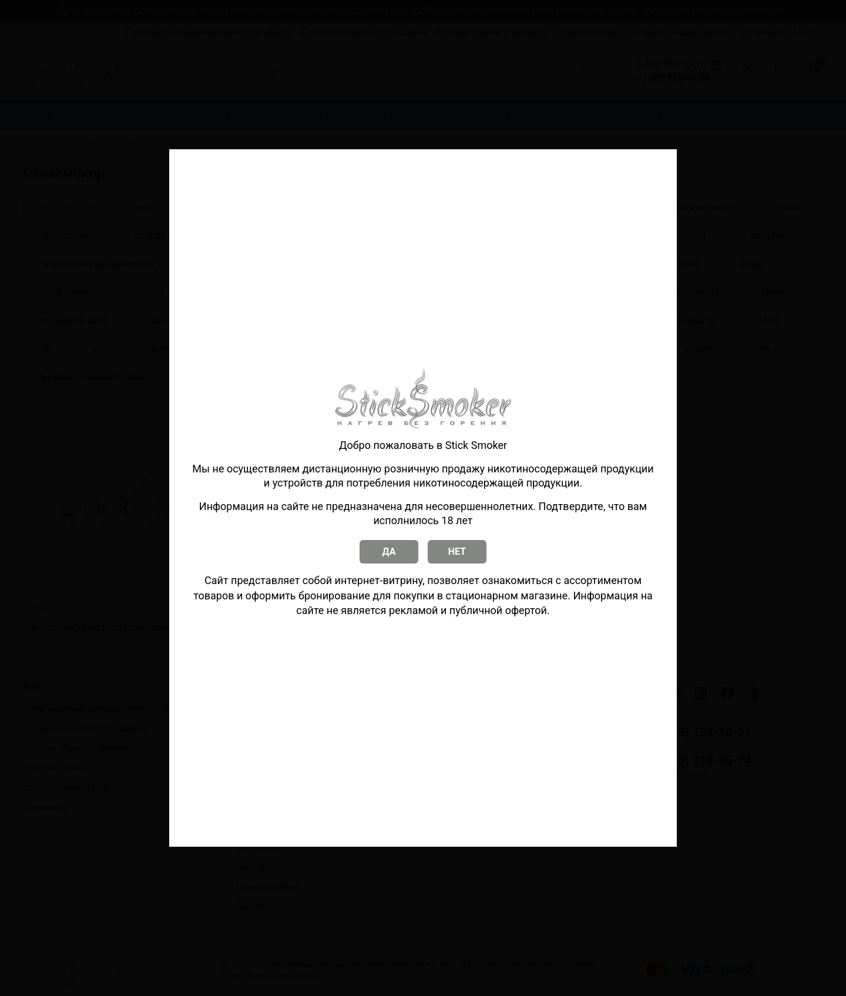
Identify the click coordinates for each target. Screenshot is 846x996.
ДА (389, 551)
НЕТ (457, 551)
